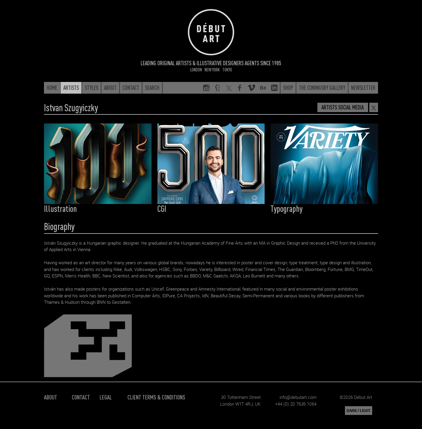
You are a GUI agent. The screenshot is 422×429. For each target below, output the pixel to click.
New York (212, 69)
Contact (81, 397)
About (50, 397)
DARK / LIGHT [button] (358, 410)
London (196, 69)
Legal (106, 397)
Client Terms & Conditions (156, 397)
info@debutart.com (298, 397)
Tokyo (227, 69)
